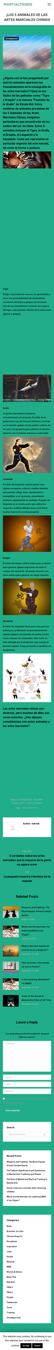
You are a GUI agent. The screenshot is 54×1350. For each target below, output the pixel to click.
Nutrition (11, 1282)
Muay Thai (11, 1277)
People (10, 1297)
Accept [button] (26, 1345)
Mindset (10, 1262)
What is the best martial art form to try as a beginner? (35, 948)
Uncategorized (12, 39)
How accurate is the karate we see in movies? (35, 964)
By (38, 800)
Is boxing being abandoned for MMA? (35, 981)
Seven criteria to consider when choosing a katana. (26, 1190)
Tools (9, 1307)
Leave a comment (34, 803)
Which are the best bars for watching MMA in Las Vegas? (36, 930)
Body (9, 1226)
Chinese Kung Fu (14, 1236)
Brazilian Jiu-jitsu (15, 1231)
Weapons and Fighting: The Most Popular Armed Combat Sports (36, 911)
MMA (9, 1267)
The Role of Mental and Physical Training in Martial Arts (27, 1181)
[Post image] (11, 912)
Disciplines (12, 1241)
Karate (10, 1256)
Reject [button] (37, 1345)
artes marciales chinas (29, 808)
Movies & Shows (14, 1272)
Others (10, 1287)
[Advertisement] (27, 200)
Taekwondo (12, 1302)
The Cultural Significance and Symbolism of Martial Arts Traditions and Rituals (26, 1172)
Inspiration (12, 1246)
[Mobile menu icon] (49, 4)
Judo (9, 1251)
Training (11, 1312)
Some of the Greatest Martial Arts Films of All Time (36, 998)
